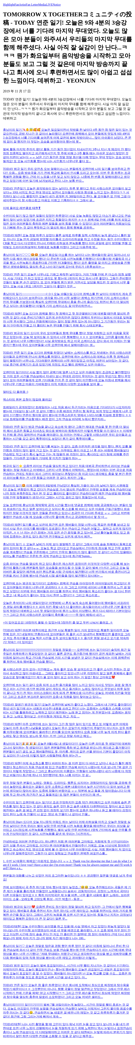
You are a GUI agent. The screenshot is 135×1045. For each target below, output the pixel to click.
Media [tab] (42, 4)
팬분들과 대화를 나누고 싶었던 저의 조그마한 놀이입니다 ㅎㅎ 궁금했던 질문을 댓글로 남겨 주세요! (67, 877)
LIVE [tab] (49, 4)
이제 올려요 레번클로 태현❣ (22, 208)
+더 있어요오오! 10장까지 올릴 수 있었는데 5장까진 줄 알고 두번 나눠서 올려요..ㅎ (58, 622)
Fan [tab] (16, 4)
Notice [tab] (57, 4)
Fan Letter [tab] (32, 4)
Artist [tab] (22, 4)
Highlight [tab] (8, 4)
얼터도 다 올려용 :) (15, 391)
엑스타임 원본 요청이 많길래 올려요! (27, 399)
